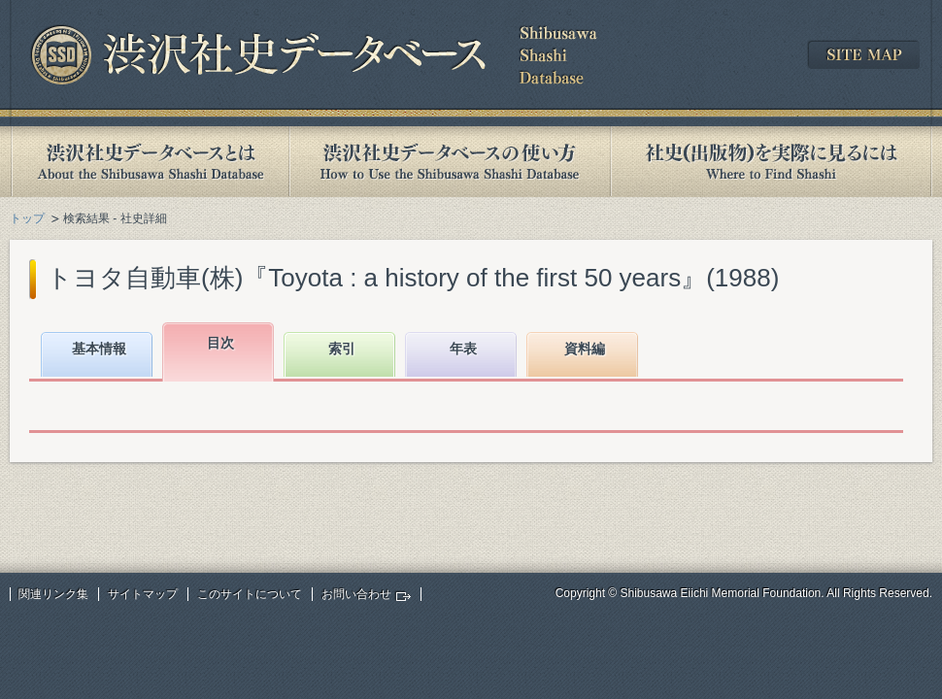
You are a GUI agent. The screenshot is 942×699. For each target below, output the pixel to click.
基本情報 (99, 348)
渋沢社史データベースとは (149, 161)
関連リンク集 (53, 594)
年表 (463, 348)
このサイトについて (249, 594)
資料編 (584, 348)
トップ (27, 218)
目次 (220, 342)
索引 (341, 348)
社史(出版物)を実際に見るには (771, 161)
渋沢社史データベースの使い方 (449, 161)
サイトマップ (143, 594)
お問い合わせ (356, 594)
